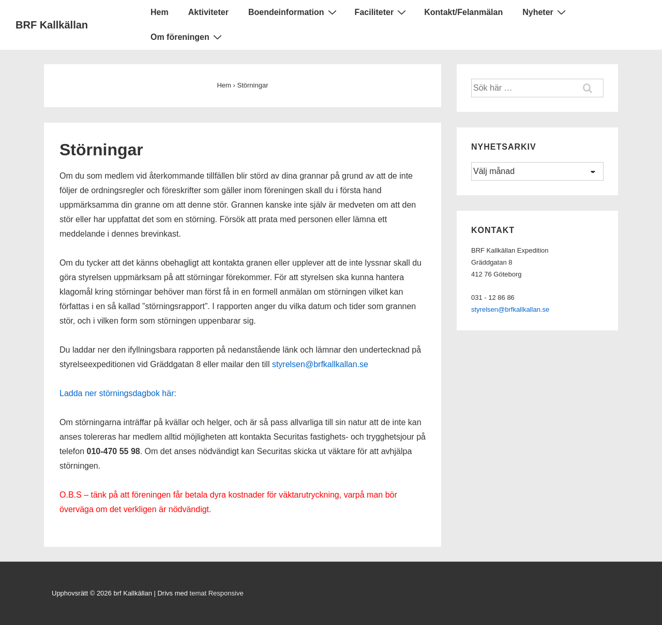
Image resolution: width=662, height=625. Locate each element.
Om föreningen (187, 37)
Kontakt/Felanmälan (463, 12)
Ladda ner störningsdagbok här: (117, 393)
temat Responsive (217, 593)
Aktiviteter (208, 12)
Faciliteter (382, 12)
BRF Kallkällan (52, 25)
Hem (160, 12)
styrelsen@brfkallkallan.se (320, 364)
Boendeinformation (293, 12)
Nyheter (545, 12)
